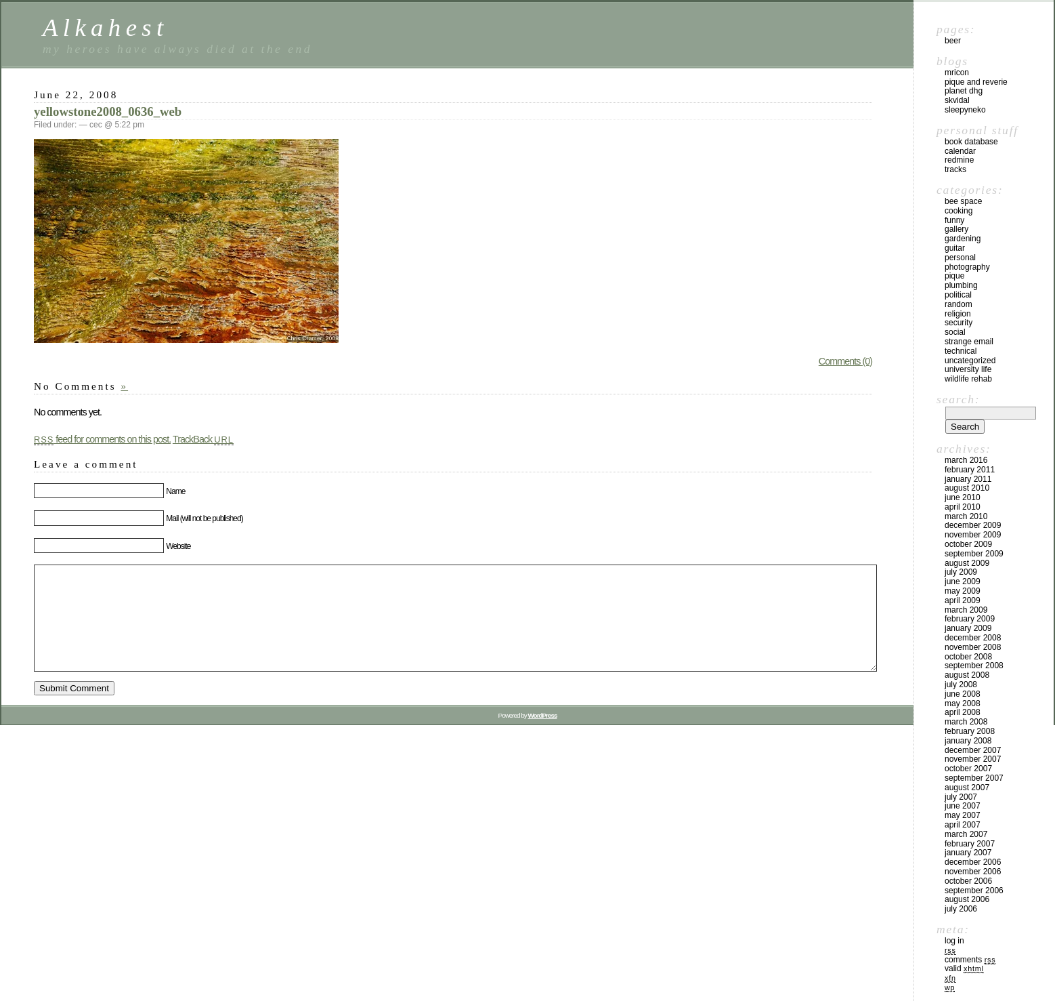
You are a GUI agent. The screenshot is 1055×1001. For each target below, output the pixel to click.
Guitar (955, 248)
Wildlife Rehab (968, 379)
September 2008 (974, 665)
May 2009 (963, 591)
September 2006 (974, 890)
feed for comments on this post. (102, 439)
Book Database (971, 141)
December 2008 (973, 637)
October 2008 (968, 656)
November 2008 (973, 647)
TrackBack (203, 439)
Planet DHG (964, 91)
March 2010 (966, 516)
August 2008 (967, 675)
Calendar (960, 151)
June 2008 (963, 694)
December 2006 (973, 862)
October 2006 (968, 881)
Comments (970, 959)
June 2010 (963, 497)
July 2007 (961, 797)
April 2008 (963, 712)
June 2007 (963, 806)
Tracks (955, 169)
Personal (960, 257)
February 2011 (970, 469)
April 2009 (963, 600)
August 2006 (967, 899)
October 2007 (968, 768)
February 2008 (970, 731)
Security (958, 322)
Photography (967, 267)
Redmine (959, 160)
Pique (954, 276)
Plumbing (961, 285)
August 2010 (967, 488)
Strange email (969, 341)
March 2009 (966, 610)
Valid (964, 968)
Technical (960, 351)
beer (953, 40)
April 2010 (963, 507)
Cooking (958, 211)
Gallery (956, 229)
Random (958, 304)
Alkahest (106, 27)
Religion (958, 314)
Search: (958, 399)
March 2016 (966, 460)
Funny (954, 220)
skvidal (957, 100)
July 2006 (961, 909)
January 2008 (968, 740)
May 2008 (963, 703)
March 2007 (966, 834)
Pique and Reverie (976, 82)
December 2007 (973, 750)
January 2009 (968, 628)
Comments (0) (845, 361)
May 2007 (963, 815)
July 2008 (961, 684)
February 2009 (970, 619)
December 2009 (973, 525)
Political (958, 295)
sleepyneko (965, 110)
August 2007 (967, 787)
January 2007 (968, 852)
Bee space (963, 201)
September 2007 (974, 778)
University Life (968, 369)
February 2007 (970, 844)
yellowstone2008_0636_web (107, 111)
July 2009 (961, 572)
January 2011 (968, 479)
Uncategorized (970, 360)
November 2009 (973, 534)
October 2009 (968, 544)
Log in (954, 940)
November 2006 (973, 871)
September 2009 (974, 553)
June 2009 (963, 581)
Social (955, 332)
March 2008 (966, 722)
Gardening (963, 238)
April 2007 (963, 825)
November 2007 (973, 759)
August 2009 (967, 563)
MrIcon (957, 72)
